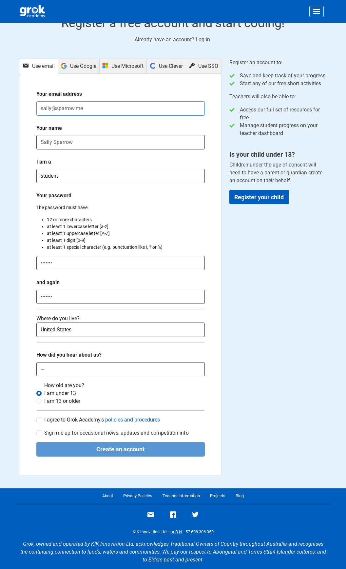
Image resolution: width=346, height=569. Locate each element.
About (107, 495)
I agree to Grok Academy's (102, 420)
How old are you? (64, 385)
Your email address (59, 94)
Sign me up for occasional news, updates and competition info (116, 433)
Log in (203, 39)
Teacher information (181, 495)
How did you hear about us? (69, 355)
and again (48, 282)
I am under (60, 393)
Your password (53, 195)
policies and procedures (132, 420)
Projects (217, 495)
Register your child (259, 197)
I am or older (62, 401)
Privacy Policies (137, 495)
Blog (240, 495)
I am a (43, 162)
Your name (49, 128)
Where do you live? (58, 318)
